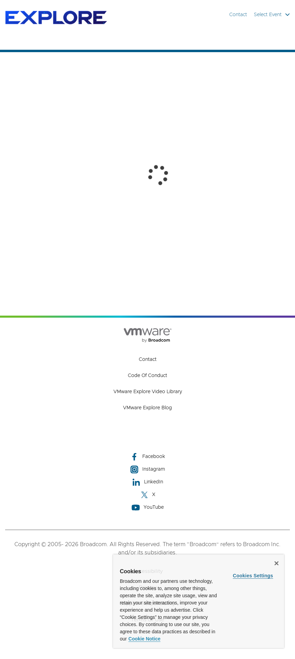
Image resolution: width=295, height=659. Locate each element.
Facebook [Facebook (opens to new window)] (147, 456)
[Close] (276, 563)
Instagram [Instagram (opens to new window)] (147, 469)
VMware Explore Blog (147, 407)
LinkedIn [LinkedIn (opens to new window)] (147, 482)
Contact (238, 14)
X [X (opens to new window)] (147, 495)
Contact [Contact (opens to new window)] (148, 359)
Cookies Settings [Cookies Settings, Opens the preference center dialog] (253, 575)
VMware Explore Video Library (147, 391)
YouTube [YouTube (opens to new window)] (148, 507)
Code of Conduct (147, 375)
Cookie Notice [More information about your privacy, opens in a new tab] (144, 639)
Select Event (272, 14)
